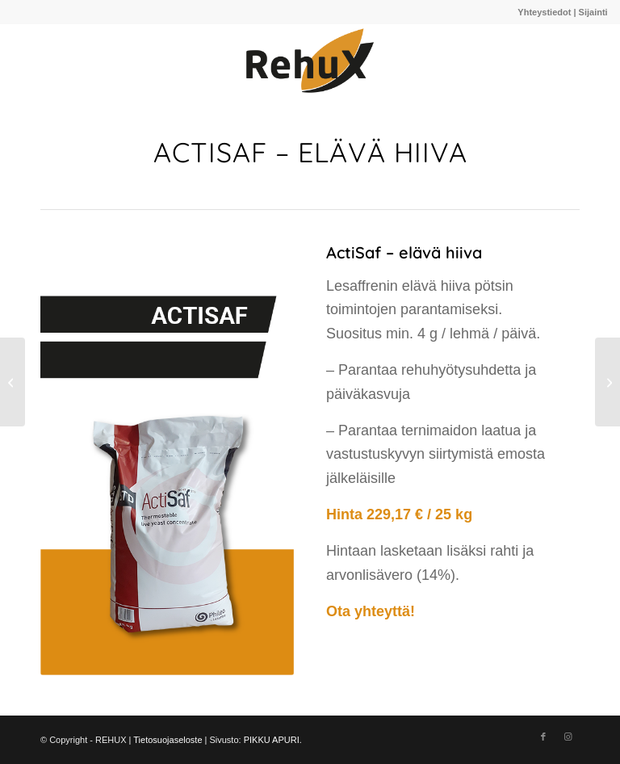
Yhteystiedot (544, 12)
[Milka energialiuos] (607, 382)
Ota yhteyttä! (370, 611)
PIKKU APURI (272, 740)
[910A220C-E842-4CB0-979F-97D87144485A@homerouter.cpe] (310, 60)
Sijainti (593, 12)
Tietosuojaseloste (167, 740)
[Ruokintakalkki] (12, 382)
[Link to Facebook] (543, 736)
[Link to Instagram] (567, 736)
